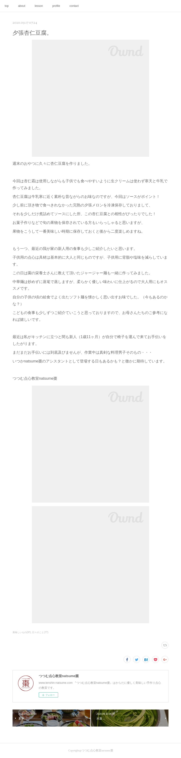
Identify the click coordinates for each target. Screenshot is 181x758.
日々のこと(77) (40, 632)
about (21, 6)
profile (56, 6)
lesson (39, 6)
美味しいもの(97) (22, 632)
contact (74, 6)
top (7, 6)
